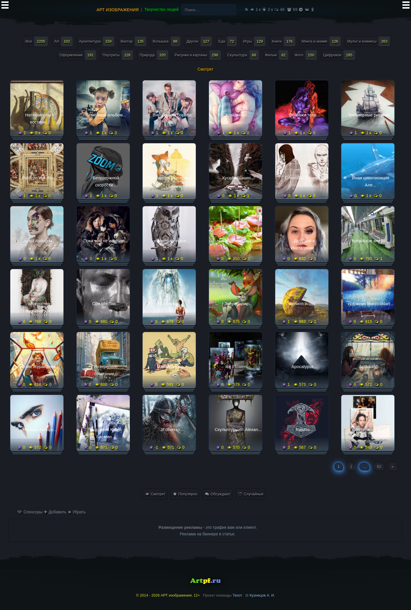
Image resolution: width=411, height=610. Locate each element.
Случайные (250, 494)
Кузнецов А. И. (262, 595)
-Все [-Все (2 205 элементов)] (36, 41)
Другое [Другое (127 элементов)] (199, 41)
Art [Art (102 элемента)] (63, 41)
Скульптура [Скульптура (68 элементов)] (243, 55)
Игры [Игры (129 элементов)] (254, 41)
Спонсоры (29, 512)
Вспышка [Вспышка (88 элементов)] (166, 41)
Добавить (55, 512)
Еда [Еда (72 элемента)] (227, 41)
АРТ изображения (118, 9)
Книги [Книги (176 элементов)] (283, 41)
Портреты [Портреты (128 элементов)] (118, 55)
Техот (237, 595)
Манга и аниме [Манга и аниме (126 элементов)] (321, 41)
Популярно (185, 494)
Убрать (76, 512)
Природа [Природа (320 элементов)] (153, 55)
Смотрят (155, 494)
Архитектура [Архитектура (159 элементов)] (97, 41)
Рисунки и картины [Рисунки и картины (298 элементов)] (198, 55)
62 (379, 466)
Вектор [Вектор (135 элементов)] (133, 41)
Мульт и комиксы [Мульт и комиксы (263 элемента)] (368, 41)
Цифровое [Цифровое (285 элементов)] (339, 55)
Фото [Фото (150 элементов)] (306, 55)
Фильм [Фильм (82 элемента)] (277, 55)
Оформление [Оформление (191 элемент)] (77, 55)
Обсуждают (217, 494)
